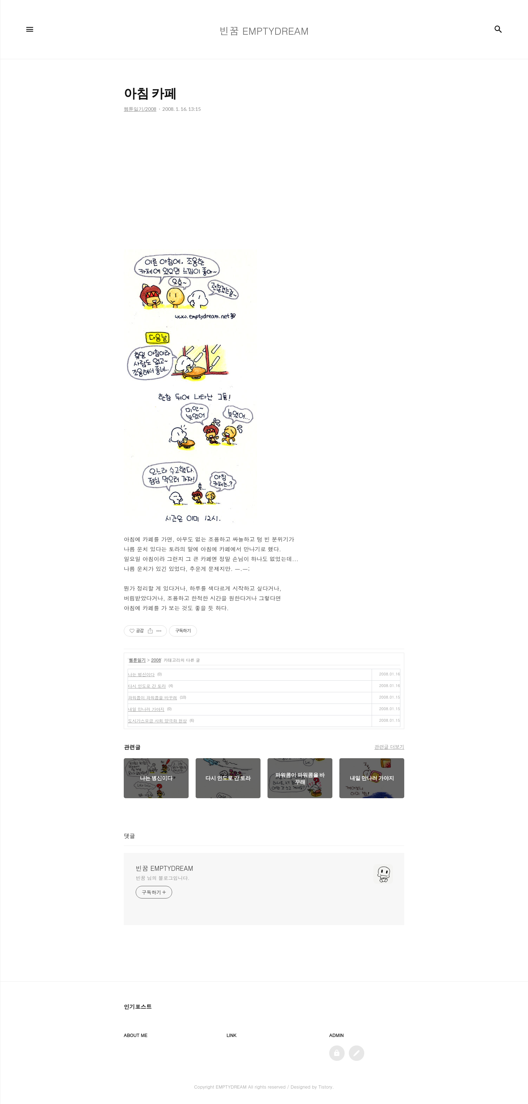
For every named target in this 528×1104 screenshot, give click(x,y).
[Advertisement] (264, 183)
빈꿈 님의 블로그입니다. (162, 877)
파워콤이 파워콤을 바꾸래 (152, 697)
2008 (156, 660)
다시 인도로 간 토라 (147, 686)
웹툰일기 (137, 660)
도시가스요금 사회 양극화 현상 (157, 720)
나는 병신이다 (141, 674)
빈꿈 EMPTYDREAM (164, 868)
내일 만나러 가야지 (146, 709)
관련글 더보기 (389, 746)
